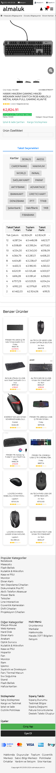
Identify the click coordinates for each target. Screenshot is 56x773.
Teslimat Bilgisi (37, 703)
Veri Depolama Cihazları (14, 585)
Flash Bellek (8, 567)
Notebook (6, 561)
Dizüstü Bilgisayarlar (32, 16)
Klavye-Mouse (9, 625)
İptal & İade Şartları (14, 122)
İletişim (22, 2)
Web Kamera (8, 628)
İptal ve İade (8, 706)
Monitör (5, 578)
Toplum (35, 754)
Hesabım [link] (39, 2)
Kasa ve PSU (8, 574)
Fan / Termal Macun (12, 673)
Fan (3, 655)
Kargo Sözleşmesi (37, 122)
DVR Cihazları (8, 608)
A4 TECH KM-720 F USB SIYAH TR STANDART (41, 533)
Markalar (34, 629)
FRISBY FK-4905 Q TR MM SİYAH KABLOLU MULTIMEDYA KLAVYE (15, 341)
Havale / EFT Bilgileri (41, 635)
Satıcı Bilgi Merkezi (26, 758)
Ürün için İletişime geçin (17, 114)
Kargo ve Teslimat (11, 703)
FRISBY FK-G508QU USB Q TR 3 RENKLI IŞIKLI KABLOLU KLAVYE (41, 456)
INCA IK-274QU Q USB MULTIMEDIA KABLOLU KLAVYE (15, 379)
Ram (3, 662)
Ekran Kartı (7, 581)
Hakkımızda (35, 632)
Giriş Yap (28, 726)
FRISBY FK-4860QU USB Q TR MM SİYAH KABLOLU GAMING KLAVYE (41, 418)
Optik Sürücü (9, 642)
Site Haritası (44, 761)
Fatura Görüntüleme (41, 710)
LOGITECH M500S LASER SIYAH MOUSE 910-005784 (15, 533)
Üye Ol (28, 733)
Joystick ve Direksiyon (13, 669)
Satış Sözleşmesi (10, 700)
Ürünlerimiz (36, 625)
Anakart (5, 638)
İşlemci (5, 666)
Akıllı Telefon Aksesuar (14, 591)
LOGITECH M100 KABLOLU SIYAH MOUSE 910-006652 (15, 494)
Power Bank (8, 595)
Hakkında (9, 754)
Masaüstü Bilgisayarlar (13, 16)
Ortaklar (8, 761)
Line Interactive (10, 602)
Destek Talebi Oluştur (41, 713)
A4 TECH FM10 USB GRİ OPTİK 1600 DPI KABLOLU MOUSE (41, 494)
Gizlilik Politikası (10, 710)
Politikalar (45, 758)
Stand (4, 679)
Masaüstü (6, 564)
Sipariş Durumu (38, 700)
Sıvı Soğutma (8, 676)
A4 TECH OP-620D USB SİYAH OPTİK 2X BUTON (41, 341)
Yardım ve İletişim (25, 761)
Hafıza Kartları (9, 686)
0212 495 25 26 (8, 2)
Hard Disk (6, 632)
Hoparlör (6, 652)
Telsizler (5, 598)
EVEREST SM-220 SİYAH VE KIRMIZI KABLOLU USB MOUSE (15, 418)
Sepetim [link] (50, 2)
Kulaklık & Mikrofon (12, 571)
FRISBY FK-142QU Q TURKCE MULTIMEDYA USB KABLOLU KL (15, 456)
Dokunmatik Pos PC (12, 588)
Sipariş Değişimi (38, 706)
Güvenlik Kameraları (12, 605)
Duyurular (23, 754)
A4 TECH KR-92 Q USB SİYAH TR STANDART (41, 379)
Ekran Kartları (48, 16)
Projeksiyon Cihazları (13, 612)
